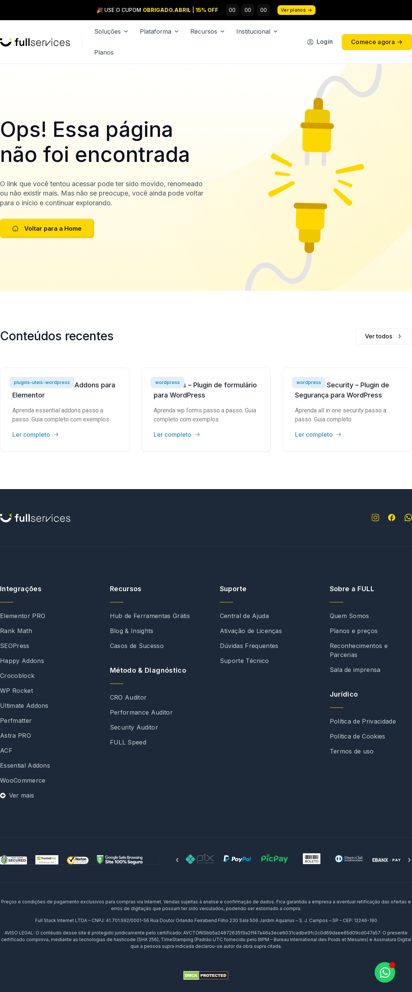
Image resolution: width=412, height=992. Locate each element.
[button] (177, 860)
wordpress (167, 382)
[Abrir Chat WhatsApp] (385, 972)
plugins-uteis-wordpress (42, 382)
